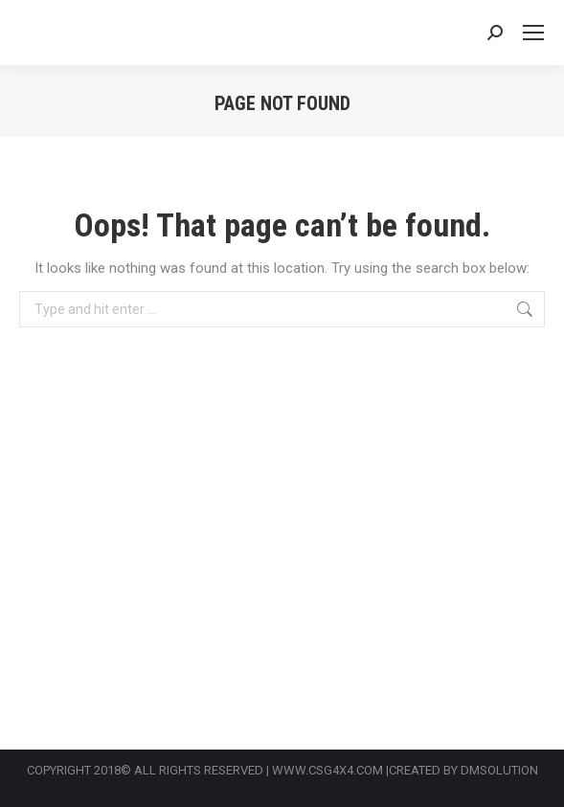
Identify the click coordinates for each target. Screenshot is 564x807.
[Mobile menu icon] (533, 32)
